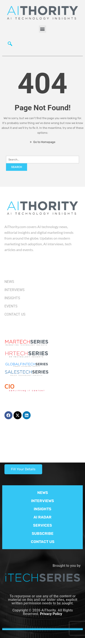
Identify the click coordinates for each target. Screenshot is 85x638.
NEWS (42, 492)
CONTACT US (42, 541)
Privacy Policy (51, 614)
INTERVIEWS (42, 501)
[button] (42, 29)
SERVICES (42, 525)
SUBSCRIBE (42, 533)
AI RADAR (42, 517)
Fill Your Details (23, 469)
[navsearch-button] (10, 44)
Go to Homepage (42, 142)
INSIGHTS (42, 509)
